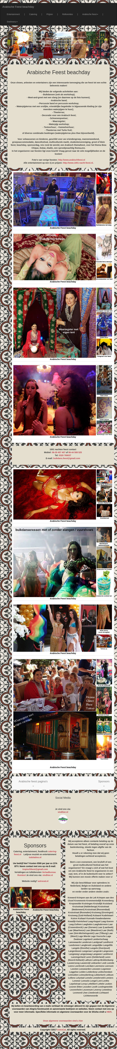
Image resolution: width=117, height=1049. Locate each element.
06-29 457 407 (58, 452)
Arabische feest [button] (90, 14)
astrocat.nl (43, 881)
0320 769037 (65, 455)
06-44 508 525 (75, 452)
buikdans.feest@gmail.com (66, 458)
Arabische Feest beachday (18, 6)
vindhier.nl (63, 812)
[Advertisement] (61, 1041)
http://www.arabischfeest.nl (71, 160)
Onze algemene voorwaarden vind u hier (63, 1021)
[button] (33, 783)
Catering (33, 14)
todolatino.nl (35, 857)
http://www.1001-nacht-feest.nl (78, 163)
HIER (109, 1012)
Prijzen (49, 14)
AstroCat (61, 1029)
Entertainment (13, 14)
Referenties (67, 14)
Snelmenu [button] (12, 22)
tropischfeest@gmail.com (35, 869)
